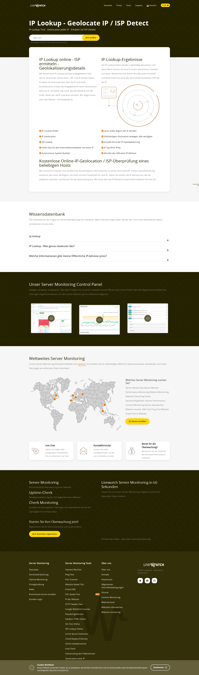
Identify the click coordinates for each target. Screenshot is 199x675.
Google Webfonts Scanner (77, 609)
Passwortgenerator (74, 614)
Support (138, 5)
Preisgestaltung (36, 584)
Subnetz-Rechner (73, 569)
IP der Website (72, 599)
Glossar (105, 592)
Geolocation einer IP (75, 658)
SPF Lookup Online (74, 628)
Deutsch (151, 5)
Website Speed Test (74, 584)
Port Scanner (71, 579)
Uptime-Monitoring (38, 579)
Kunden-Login (35, 599)
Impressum (106, 579)
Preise (119, 5)
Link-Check (70, 648)
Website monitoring (110, 612)
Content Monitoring (110, 597)
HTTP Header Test (73, 604)
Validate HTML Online (75, 619)
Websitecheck (108, 602)
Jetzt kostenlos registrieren (44, 534)
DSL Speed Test (72, 594)
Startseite (108, 5)
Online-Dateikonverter (76, 643)
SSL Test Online (72, 624)
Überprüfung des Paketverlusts (80, 653)
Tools (128, 5)
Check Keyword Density (76, 638)
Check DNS (70, 589)
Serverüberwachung (38, 574)
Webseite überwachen (112, 607)
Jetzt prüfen (91, 37)
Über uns (105, 569)
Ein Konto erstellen (137, 421)
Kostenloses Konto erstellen (42, 594)
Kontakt (105, 574)
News (31, 589)
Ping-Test (69, 574)
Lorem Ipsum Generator (76, 633)
